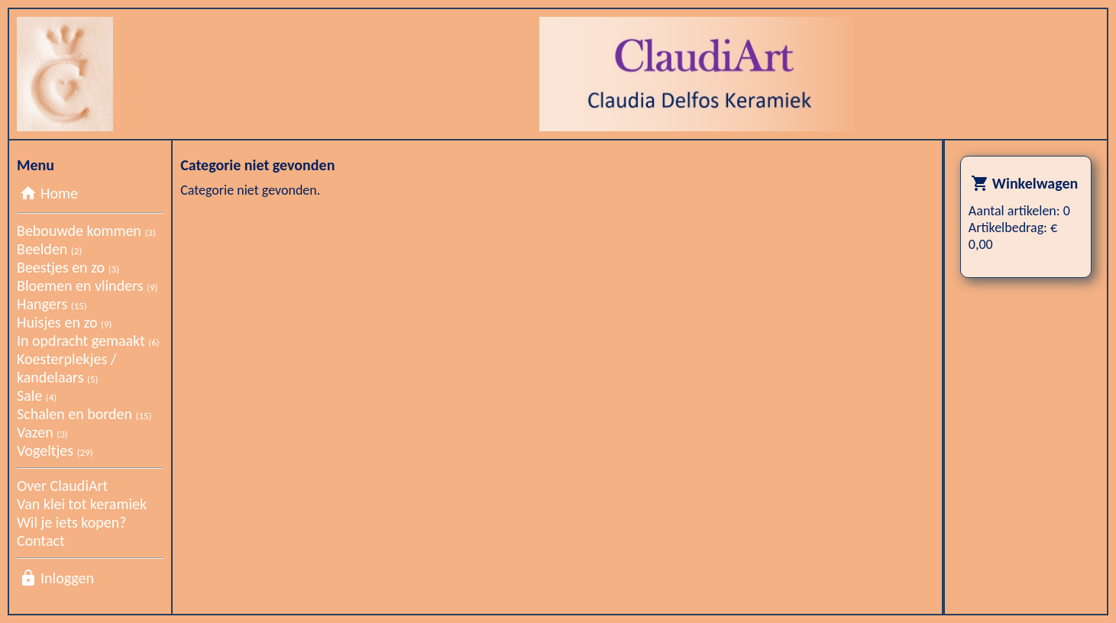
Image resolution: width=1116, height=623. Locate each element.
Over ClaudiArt (62, 485)
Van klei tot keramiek (82, 504)
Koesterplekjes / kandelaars (66, 368)
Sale (37, 395)
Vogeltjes (55, 450)
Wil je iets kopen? (71, 522)
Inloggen (67, 578)
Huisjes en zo (64, 322)
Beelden (49, 249)
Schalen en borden (84, 414)
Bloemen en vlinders (87, 285)
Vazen (42, 432)
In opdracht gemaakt (88, 340)
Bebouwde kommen (86, 230)
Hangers (52, 304)
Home (59, 193)
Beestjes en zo (68, 267)
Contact (41, 540)
